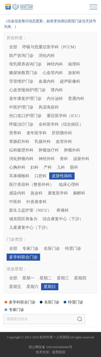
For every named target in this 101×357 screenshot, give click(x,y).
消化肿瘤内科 (21, 159)
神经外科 (47, 159)
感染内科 (17, 193)
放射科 (74, 73)
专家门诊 (30, 248)
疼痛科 (63, 210)
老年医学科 (36, 133)
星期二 (46, 278)
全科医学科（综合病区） (61, 124)
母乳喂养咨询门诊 (25, 64)
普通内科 (76, 98)
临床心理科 (69, 184)
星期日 (50, 286)
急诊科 (36, 193)
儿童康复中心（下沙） (29, 227)
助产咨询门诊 (21, 55)
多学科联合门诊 (23, 257)
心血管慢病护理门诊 (27, 90)
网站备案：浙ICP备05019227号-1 (50, 342)
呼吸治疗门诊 (21, 124)
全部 (13, 47)
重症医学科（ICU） (64, 116)
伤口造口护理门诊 (25, 116)
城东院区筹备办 (23, 219)
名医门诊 (52, 248)
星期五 (15, 286)
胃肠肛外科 (19, 141)
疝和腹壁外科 (21, 150)
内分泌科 (55, 98)
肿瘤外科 (72, 150)
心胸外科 (17, 167)
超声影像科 (70, 81)
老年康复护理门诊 (25, 98)
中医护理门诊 (21, 107)
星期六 (32, 286)
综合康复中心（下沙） (63, 219)
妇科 (34, 167)
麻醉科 (79, 193)
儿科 (61, 167)
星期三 (63, 278)
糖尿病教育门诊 (23, 73)
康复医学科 (58, 193)
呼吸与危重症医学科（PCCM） (50, 47)
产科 (48, 167)
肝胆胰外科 (62, 133)
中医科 (15, 201)
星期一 (28, 278)
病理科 (74, 64)
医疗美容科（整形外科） (31, 184)
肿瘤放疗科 (49, 150)
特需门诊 (73, 248)
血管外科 (64, 141)
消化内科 (47, 55)
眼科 (74, 167)
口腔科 (41, 176)
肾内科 (57, 90)
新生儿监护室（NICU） (30, 210)
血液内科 (47, 81)
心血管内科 (53, 73)
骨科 (64, 159)
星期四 (80, 278)
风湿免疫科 (49, 107)
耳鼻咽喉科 (19, 176)
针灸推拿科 (36, 201)
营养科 (15, 133)
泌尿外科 (81, 159)
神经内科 (55, 64)
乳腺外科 (43, 141)
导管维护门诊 (21, 81)
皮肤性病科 (62, 176)
